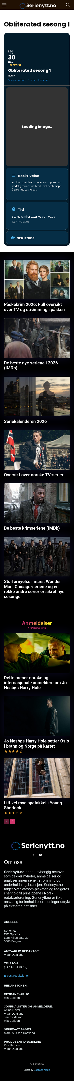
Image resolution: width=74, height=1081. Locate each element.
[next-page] (12, 821)
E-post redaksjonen (16, 975)
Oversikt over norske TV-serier (34, 474)
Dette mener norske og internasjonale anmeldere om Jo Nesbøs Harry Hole (35, 682)
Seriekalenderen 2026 (25, 421)
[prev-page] (6, 821)
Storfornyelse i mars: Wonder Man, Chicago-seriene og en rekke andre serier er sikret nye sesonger (34, 589)
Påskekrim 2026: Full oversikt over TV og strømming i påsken (34, 307)
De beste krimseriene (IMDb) (32, 528)
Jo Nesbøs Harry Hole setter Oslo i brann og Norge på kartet (36, 743)
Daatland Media (42, 1070)
